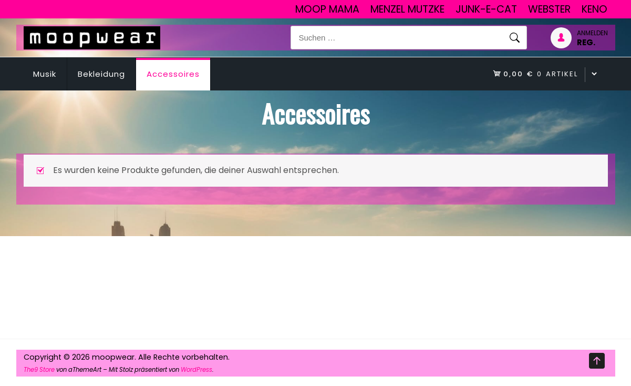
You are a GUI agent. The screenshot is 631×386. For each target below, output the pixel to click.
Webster (549, 9)
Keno (594, 9)
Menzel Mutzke (407, 9)
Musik (44, 73)
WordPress (196, 369)
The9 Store (39, 369)
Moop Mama (327, 9)
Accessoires (173, 73)
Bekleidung (101, 73)
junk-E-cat (486, 9)
